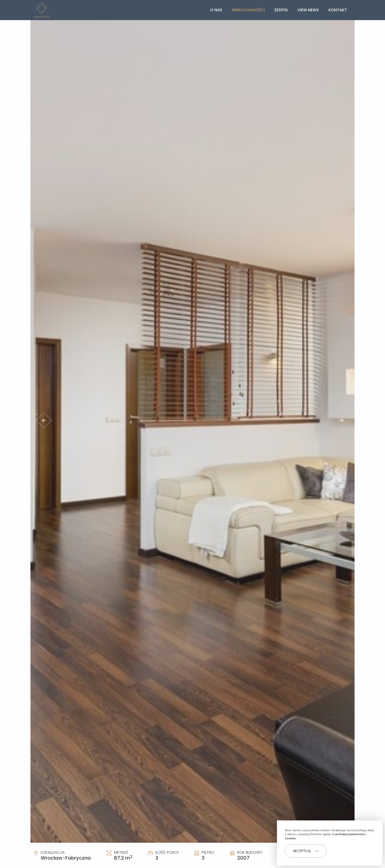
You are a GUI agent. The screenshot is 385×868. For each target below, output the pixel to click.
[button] (306, 851)
